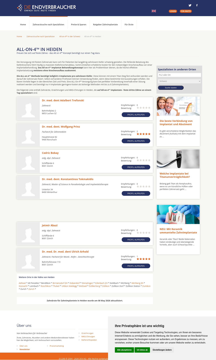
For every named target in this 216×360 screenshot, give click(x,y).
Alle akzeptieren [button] (124, 350)
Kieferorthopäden (89, 340)
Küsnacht (23, 286)
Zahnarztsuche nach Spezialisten (48, 24)
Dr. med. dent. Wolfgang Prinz (61, 126)
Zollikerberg (94, 286)
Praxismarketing (57, 346)
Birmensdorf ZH (60, 283)
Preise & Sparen (78, 24)
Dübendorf (75, 283)
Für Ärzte (129, 24)
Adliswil (22, 283)
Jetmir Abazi (49, 225)
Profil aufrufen (136, 114)
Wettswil (83, 286)
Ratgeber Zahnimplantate (105, 24)
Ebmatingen (87, 283)
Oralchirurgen (87, 333)
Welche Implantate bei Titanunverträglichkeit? (175, 175)
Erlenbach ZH (101, 283)
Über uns (24, 346)
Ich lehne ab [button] (142, 350)
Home (19, 36)
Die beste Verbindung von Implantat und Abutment (176, 122)
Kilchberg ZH (137, 283)
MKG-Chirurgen (88, 336)
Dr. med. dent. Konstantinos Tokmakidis (67, 179)
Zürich (31, 289)
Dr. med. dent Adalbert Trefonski (63, 100)
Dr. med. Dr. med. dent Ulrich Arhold (65, 251)
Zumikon (146, 286)
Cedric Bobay (50, 153)
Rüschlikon (46, 286)
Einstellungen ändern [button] (162, 350)
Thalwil (56, 286)
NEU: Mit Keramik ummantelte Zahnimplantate (178, 230)
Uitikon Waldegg (69, 286)
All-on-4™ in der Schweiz (69, 36)
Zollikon (105, 286)
